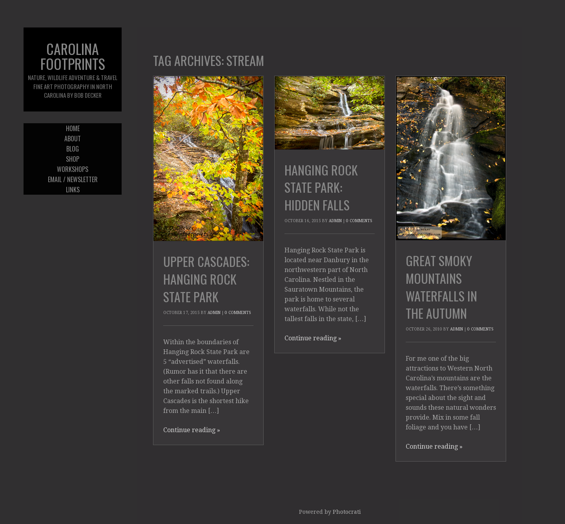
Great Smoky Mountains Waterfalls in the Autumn (441, 286)
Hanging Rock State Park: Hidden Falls (321, 187)
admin (214, 312)
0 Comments (238, 312)
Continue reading (191, 430)
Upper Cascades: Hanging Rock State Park (206, 279)
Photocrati (347, 512)
